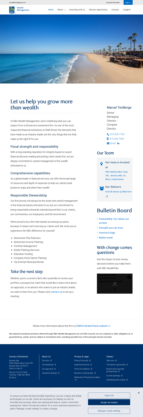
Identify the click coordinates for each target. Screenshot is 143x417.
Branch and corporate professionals (115, 370)
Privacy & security (81, 360)
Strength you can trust (111, 227)
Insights (127, 9)
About (61, 9)
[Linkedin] (118, 143)
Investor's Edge (107, 232)
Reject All (109, 395)
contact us (56, 291)
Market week (106, 237)
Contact (115, 9)
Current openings (113, 375)
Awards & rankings (49, 373)
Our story (46, 360)
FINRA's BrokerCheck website (92, 325)
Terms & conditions (82, 369)
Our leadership (48, 364)
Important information (113, 2)
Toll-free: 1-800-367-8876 (19, 375)
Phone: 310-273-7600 (18, 372)
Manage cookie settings (109, 410)
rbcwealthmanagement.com (17, 2)
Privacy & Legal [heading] (81, 356)
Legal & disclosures (82, 364)
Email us (12, 377)
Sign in (128, 2)
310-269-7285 (115, 138)
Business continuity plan (84, 373)
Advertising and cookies (116, 380)
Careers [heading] (109, 356)
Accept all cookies (109, 402)
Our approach (48, 369)
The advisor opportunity (116, 364)
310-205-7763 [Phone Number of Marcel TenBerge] (116, 134)
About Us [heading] (46, 356)
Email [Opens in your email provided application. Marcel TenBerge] (111, 143)
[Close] (139, 393)
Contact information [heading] (18, 356)
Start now (110, 360)
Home (51, 9)
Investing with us (77, 9)
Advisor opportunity (98, 9)
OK (114, 289)
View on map (14, 368)
